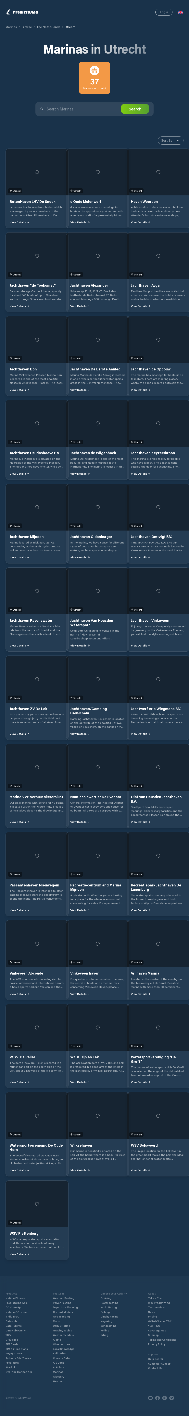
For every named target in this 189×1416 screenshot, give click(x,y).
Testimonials (156, 1307)
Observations (61, 1344)
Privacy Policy (156, 1344)
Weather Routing (63, 1298)
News (151, 1312)
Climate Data (61, 1358)
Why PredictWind (159, 1302)
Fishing (105, 1312)
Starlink (11, 1367)
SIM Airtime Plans (17, 1348)
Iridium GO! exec (16, 1312)
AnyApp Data (14, 1353)
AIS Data (58, 1362)
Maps (56, 1321)
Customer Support (159, 1363)
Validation (59, 1353)
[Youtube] (150, 1398)
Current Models (63, 1312)
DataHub (11, 1321)
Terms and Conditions (162, 1339)
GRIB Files (12, 1339)
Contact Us (155, 1368)
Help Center (155, 1358)
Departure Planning (65, 1307)
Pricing (152, 1316)
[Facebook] (157, 1398)
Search (135, 108)
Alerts (57, 1339)
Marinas (11, 27)
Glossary (58, 1376)
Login (164, 12)
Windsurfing (108, 1325)
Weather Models (63, 1335)
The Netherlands (48, 27)
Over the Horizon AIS (19, 1371)
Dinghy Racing (109, 1316)
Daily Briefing (61, 1325)
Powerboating (109, 1302)
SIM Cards (12, 1344)
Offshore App (14, 1307)
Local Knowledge (63, 1348)
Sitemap (153, 1335)
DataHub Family (16, 1330)
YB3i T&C (154, 1325)
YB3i (8, 1335)
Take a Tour (155, 1298)
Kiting (104, 1335)
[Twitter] (171, 1398)
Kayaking (106, 1321)
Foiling (105, 1330)
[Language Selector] (180, 12)
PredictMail (13, 1362)
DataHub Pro (14, 1325)
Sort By (170, 140)
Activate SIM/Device (18, 1358)
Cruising (106, 1298)
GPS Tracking (61, 1316)
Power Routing (62, 1302)
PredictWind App (16, 1302)
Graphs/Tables (62, 1330)
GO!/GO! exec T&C (160, 1321)
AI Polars (58, 1367)
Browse (26, 27)
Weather (58, 1381)
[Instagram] (164, 1398)
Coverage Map (157, 1330)
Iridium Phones (15, 1298)
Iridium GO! (13, 1316)
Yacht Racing (109, 1307)
